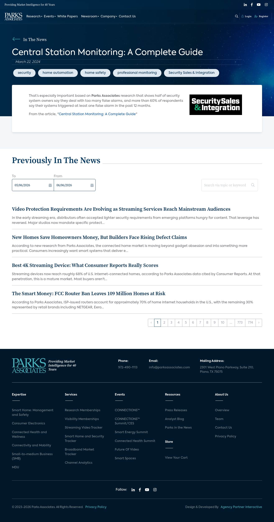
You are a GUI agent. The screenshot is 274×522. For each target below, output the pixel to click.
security (24, 73)
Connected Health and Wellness (29, 434)
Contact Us (127, 16)
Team (219, 419)
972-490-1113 (127, 367)
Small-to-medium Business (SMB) (32, 456)
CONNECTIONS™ (127, 410)
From (58, 176)
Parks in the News (178, 427)
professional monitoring (137, 73)
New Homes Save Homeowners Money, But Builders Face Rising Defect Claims (99, 237)
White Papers (67, 16)
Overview (222, 410)
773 (240, 322)
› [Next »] (258, 322)
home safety (95, 73)
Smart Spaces (125, 458)
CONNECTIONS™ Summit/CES (127, 421)
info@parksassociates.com (169, 367)
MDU (15, 467)
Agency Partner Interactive (241, 507)
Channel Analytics (78, 462)
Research (33, 16)
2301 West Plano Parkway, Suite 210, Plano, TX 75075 (227, 370)
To (14, 176)
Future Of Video (127, 449)
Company (108, 16)
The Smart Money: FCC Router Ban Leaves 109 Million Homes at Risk (88, 293)
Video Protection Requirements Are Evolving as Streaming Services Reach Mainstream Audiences (121, 208)
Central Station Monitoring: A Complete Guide (97, 114)
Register (261, 16)
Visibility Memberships (82, 419)
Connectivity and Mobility (31, 445)
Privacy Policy (225, 436)
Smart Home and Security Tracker (84, 439)
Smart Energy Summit (131, 432)
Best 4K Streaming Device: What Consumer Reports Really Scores (85, 265)
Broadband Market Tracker (79, 452)
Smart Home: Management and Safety (32, 412)
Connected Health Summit (135, 441)
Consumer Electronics (28, 423)
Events (49, 16)
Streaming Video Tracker (83, 427)
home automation (58, 73)
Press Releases (176, 410)
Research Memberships (82, 410)
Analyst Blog (174, 419)
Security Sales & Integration (192, 73)
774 (250, 322)
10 (222, 322)
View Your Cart (176, 457)
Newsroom (89, 16)
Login (246, 16)
